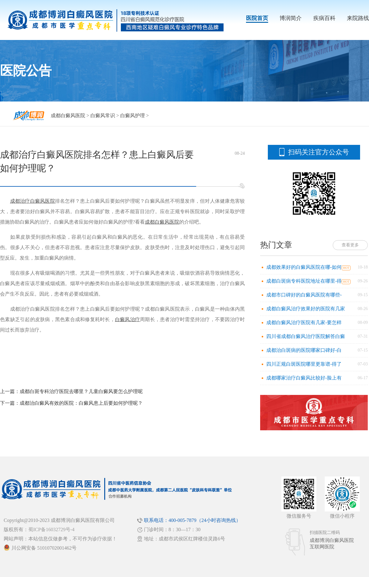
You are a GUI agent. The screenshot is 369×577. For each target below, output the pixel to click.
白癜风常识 (102, 115)
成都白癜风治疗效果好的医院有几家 (305, 308)
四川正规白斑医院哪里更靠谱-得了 (304, 364)
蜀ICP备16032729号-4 (51, 529)
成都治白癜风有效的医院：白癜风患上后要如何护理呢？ (81, 403)
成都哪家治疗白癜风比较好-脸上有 (304, 377)
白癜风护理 (132, 115)
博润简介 (291, 18)
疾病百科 (324, 18)
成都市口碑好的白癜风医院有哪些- (304, 294)
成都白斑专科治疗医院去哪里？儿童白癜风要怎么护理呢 (81, 391)
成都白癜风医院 (68, 115)
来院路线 (358, 18)
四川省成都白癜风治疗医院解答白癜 (305, 336)
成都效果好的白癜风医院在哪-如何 (304, 267)
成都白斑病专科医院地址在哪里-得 (304, 281)
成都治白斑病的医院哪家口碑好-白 (304, 350)
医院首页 (257, 18)
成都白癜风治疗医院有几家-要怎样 (304, 322)
